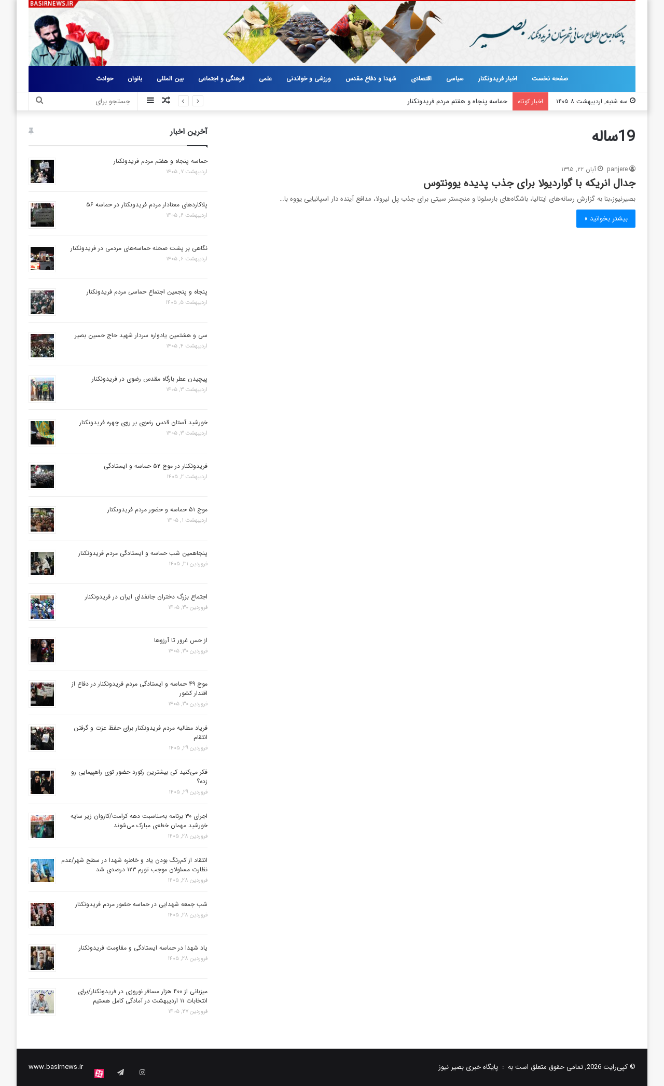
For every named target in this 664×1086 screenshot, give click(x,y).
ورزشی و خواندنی (308, 78)
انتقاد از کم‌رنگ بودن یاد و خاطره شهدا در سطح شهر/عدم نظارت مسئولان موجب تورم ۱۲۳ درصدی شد (134, 864)
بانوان (135, 78)
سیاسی (455, 78)
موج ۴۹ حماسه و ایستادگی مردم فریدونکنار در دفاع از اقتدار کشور (140, 688)
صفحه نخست (550, 78)
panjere (617, 169)
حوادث (104, 78)
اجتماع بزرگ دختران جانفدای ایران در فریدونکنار (146, 597)
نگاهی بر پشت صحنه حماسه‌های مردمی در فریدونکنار (139, 248)
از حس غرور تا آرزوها (181, 640)
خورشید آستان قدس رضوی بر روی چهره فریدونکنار (143, 422)
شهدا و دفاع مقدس (370, 78)
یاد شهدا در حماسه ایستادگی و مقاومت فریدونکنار (143, 948)
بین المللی (170, 78)
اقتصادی (421, 78)
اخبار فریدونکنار (497, 78)
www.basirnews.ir (56, 1067)
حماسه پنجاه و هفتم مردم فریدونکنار (457, 101)
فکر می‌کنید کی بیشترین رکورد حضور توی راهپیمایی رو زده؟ (139, 776)
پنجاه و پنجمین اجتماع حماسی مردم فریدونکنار (147, 292)
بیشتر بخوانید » (606, 218)
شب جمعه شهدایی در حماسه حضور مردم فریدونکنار (141, 904)
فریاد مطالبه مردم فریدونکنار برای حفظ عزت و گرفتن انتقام (141, 732)
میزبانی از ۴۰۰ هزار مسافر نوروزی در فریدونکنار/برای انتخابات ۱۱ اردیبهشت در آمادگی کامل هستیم (143, 996)
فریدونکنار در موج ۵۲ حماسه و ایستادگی (156, 466)
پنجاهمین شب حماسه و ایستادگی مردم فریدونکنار (143, 553)
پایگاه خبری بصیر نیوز (468, 1067)
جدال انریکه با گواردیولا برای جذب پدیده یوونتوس (529, 183)
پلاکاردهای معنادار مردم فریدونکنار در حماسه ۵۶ (147, 205)
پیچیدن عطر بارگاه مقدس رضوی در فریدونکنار (150, 379)
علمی (265, 78)
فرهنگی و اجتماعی (221, 78)
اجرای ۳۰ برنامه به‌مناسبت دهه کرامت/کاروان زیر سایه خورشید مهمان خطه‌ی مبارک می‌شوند (139, 820)
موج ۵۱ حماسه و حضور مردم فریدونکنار (157, 509)
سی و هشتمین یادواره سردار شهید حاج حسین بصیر (141, 335)
